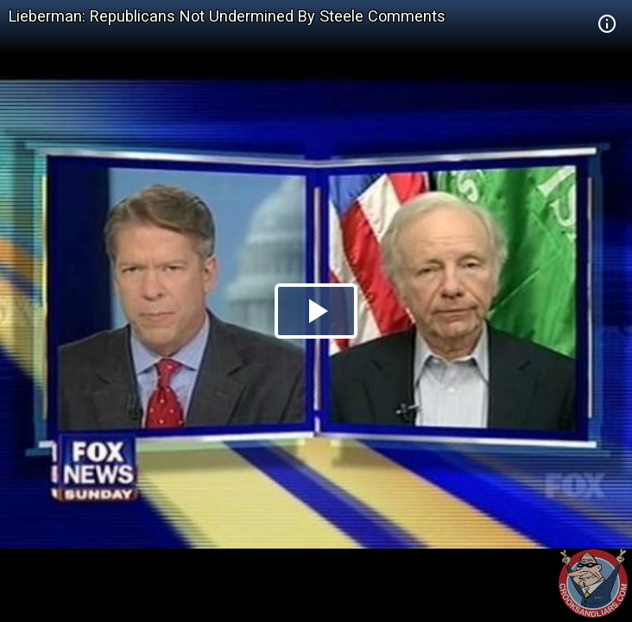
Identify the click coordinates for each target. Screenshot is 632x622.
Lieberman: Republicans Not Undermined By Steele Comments (227, 16)
